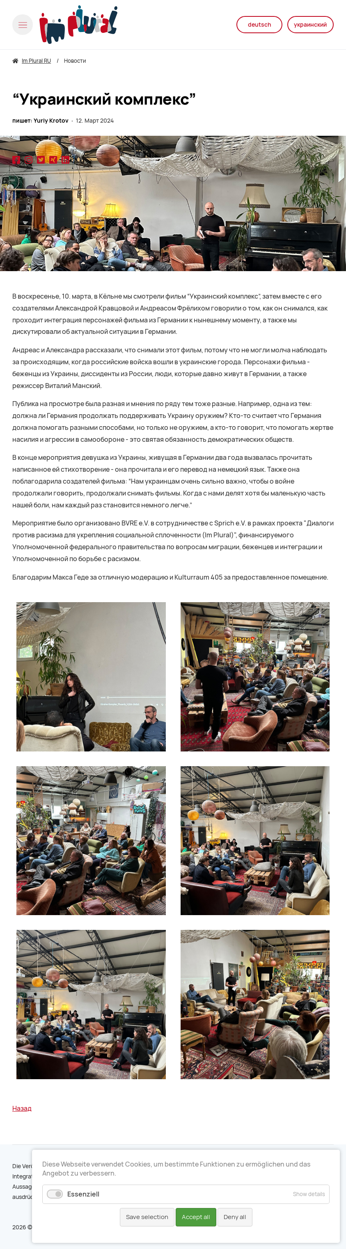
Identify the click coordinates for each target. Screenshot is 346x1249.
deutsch (255, 24)
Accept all (196, 1217)
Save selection (147, 1217)
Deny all (235, 1217)
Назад (22, 1108)
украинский (309, 24)
